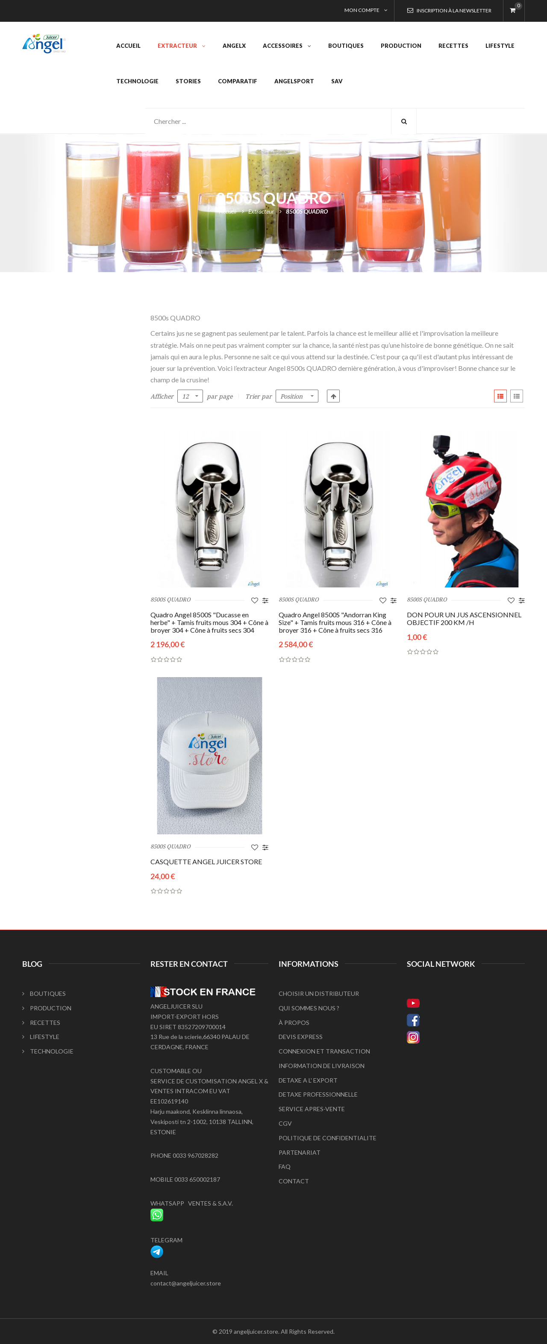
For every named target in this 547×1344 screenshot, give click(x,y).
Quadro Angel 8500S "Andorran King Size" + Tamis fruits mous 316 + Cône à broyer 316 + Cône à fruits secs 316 (335, 622)
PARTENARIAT (300, 1152)
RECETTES (41, 1022)
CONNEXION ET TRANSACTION (324, 1051)
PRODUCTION (46, 1008)
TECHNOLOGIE (48, 1051)
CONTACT (294, 1181)
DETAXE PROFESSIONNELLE (318, 1094)
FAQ (285, 1166)
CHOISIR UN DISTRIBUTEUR (319, 993)
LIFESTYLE (40, 1036)
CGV (285, 1123)
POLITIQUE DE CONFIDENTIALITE (327, 1138)
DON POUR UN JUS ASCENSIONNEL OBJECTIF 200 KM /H (464, 618)
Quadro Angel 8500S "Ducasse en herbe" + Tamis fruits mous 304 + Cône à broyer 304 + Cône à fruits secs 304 (209, 622)
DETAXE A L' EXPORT (308, 1080)
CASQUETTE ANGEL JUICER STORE (206, 861)
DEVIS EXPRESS (301, 1036)
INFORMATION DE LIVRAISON (322, 1065)
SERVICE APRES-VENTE (312, 1108)
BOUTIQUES (44, 993)
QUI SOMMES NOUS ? (309, 1008)
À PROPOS (294, 1022)
